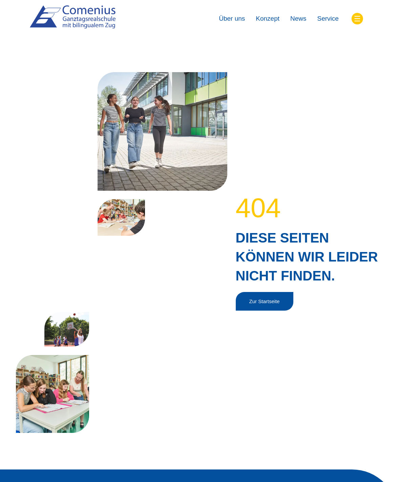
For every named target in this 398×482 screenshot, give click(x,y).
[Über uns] (231, 19)
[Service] (328, 19)
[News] (298, 19)
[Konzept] (267, 19)
